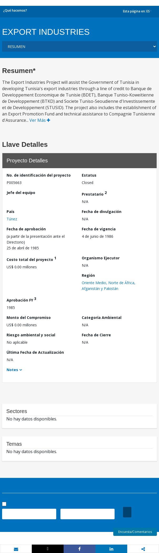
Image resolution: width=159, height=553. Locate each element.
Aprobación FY (21, 299)
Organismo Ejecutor (101, 257)
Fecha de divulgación (101, 211)
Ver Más (39, 120)
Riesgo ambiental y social (31, 334)
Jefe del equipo (21, 192)
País (10, 211)
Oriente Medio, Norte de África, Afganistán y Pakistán (108, 285)
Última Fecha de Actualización (35, 352)
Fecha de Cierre (96, 334)
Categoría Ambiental (101, 317)
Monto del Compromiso (29, 317)
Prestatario (94, 193)
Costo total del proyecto (31, 258)
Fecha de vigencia (99, 228)
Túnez (12, 218)
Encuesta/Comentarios (135, 532)
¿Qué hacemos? (15, 10)
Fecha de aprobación (26, 228)
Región (88, 275)
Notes (12, 369)
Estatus (89, 175)
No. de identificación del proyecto (39, 175)
